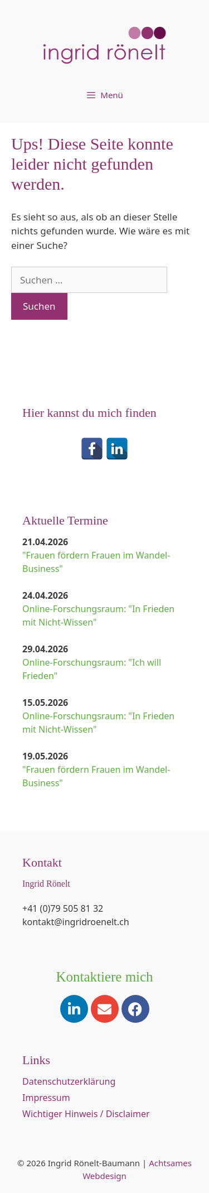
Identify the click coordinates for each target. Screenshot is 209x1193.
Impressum (46, 1097)
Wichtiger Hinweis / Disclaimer (86, 1114)
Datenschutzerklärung (68, 1081)
